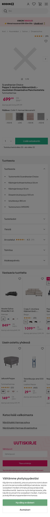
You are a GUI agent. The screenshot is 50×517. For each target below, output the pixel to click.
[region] (25, 495)
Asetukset (25, 509)
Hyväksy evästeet (25, 502)
